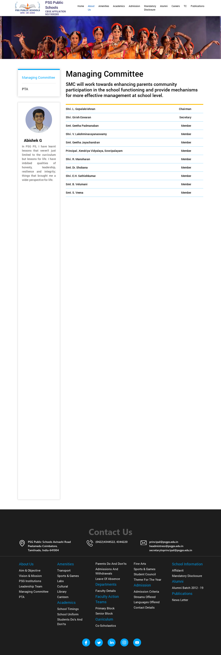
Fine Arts (140, 564)
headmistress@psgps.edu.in (166, 546)
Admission (134, 6)
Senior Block (104, 613)
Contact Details (144, 607)
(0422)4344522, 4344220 (111, 542)
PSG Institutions (30, 581)
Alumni (164, 6)
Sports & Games (68, 576)
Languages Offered (147, 602)
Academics (119, 6)
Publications (197, 6)
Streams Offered (145, 597)
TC (185, 6)
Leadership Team (30, 586)
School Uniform (68, 614)
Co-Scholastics (105, 626)
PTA (25, 89)
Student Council (145, 574)
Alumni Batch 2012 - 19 (187, 588)
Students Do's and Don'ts (70, 621)
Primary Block (105, 608)
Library (62, 591)
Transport (64, 570)
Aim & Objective (29, 570)
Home (81, 6)
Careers (176, 6)
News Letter (180, 600)
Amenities (103, 6)
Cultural (62, 586)
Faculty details (105, 591)
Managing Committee (38, 77)
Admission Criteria (146, 591)
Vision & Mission (30, 576)
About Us (91, 7)
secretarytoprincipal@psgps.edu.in (170, 550)
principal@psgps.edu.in (163, 542)
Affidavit (178, 570)
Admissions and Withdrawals (106, 571)
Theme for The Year (147, 579)
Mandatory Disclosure (150, 7)
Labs (60, 581)
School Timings (68, 609)
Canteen (63, 597)
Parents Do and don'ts (111, 564)
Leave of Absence (107, 579)
